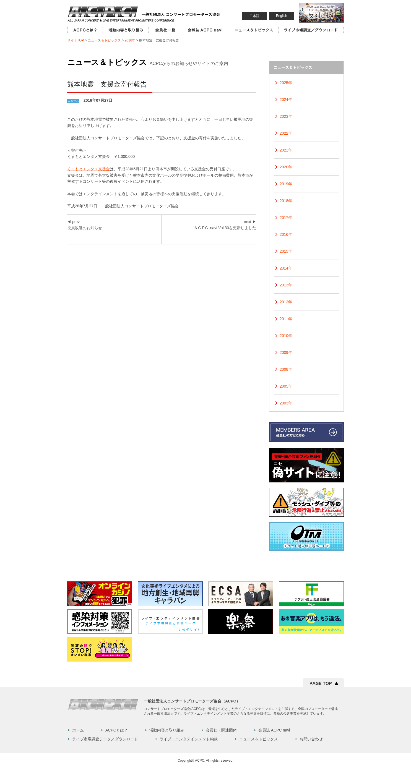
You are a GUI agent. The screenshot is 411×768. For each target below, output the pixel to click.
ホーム (78, 730)
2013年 (286, 285)
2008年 (286, 369)
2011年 (286, 319)
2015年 (286, 251)
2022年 (286, 133)
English (281, 16)
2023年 (286, 116)
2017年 (286, 217)
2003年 (286, 403)
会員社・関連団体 (221, 730)
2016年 (130, 40)
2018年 (286, 200)
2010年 (286, 335)
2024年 (286, 99)
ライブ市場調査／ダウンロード (311, 30)
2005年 (286, 386)
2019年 (286, 184)
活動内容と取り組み (126, 30)
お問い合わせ (311, 739)
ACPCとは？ (85, 30)
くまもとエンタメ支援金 (88, 169)
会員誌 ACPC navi (274, 730)
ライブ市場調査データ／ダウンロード (105, 739)
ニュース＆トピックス (254, 30)
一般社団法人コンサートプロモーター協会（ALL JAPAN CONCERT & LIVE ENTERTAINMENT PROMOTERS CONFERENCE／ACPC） (144, 13)
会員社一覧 (165, 30)
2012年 (286, 302)
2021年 (286, 150)
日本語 (254, 16)
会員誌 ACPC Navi (205, 30)
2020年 (286, 167)
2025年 (286, 82)
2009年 (286, 352)
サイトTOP (75, 40)
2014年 (286, 268)
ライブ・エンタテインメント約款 (189, 739)
